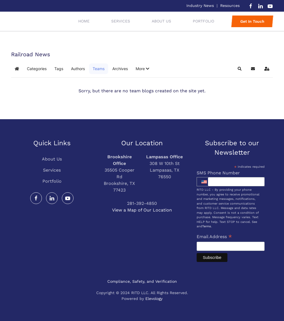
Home (84, 21)
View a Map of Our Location (142, 210)
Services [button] (120, 21)
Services (52, 170)
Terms (206, 226)
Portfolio (52, 181)
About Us (161, 21)
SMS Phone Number (218, 172)
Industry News (200, 5)
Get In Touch (252, 21)
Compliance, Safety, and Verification (142, 281)
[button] (142, 68)
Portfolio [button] (203, 21)
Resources (230, 5)
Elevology (154, 298)
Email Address (214, 237)
